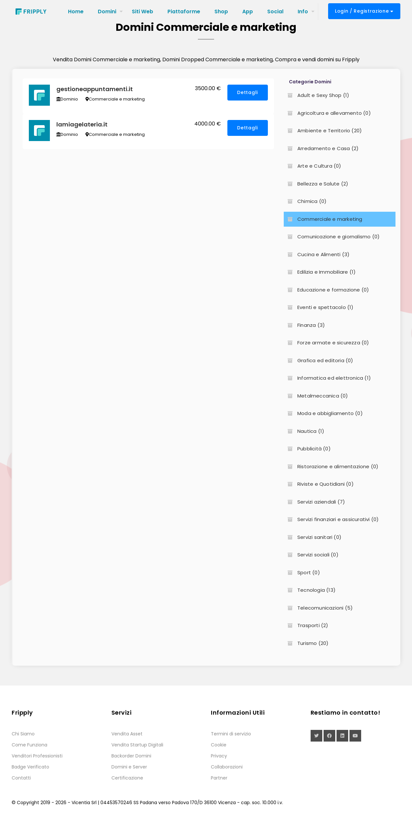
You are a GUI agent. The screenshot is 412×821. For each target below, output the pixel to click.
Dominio (67, 99)
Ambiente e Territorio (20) (323, 130)
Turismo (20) (306, 643)
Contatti (21, 778)
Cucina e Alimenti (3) (316, 254)
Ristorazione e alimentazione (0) (331, 466)
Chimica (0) (305, 201)
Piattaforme (183, 11)
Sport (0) (302, 572)
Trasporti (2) (306, 625)
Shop (221, 11)
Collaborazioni (227, 767)
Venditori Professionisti (37, 756)
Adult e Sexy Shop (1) (316, 95)
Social (275, 11)
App (247, 11)
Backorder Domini (131, 756)
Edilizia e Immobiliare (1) (320, 271)
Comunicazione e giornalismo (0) (332, 236)
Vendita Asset (127, 734)
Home (76, 11)
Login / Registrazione (364, 11)
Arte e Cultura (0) (312, 165)
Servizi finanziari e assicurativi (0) (331, 519)
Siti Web (142, 11)
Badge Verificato (30, 767)
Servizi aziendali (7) (314, 501)
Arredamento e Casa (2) (321, 148)
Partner (219, 778)
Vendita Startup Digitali (137, 745)
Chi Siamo (23, 734)
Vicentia (81, 802)
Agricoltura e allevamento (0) (327, 113)
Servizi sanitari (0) (312, 537)
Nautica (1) (304, 431)
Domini (107, 11)
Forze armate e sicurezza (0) (326, 342)
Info (303, 11)
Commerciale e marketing (115, 99)
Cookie (218, 745)
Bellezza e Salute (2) (316, 183)
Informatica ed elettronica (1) (327, 378)
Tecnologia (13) (310, 590)
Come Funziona (29, 745)
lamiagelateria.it (82, 125)
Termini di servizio (231, 734)
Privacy (219, 756)
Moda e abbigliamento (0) (323, 413)
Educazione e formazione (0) (326, 289)
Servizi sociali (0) (311, 554)
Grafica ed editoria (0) (318, 360)
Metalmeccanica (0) (316, 395)
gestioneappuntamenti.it (95, 89)
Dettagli (247, 92)
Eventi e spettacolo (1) (319, 307)
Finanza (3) (304, 325)
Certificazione (127, 778)
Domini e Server (129, 767)
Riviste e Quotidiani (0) (319, 484)
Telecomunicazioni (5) (318, 607)
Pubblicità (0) (307, 448)
